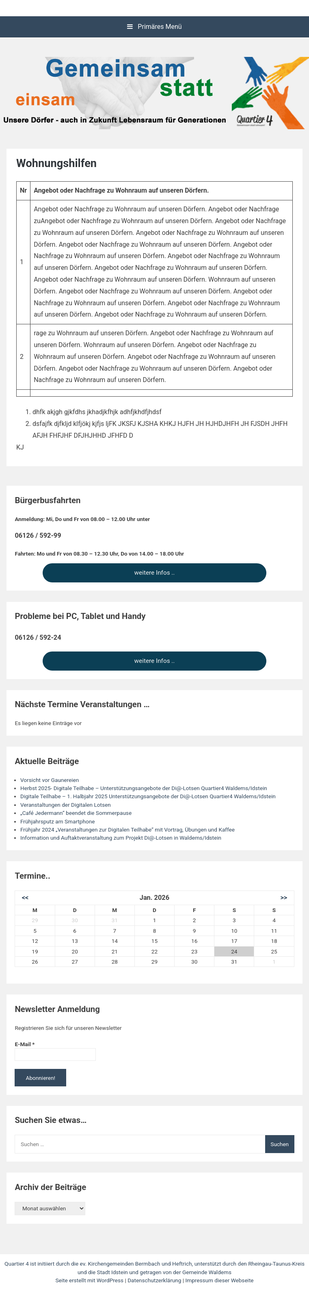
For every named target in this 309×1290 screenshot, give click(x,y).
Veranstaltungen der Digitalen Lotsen (65, 804)
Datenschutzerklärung (154, 1280)
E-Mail (25, 1044)
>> (283, 897)
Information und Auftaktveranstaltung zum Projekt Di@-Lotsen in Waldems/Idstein (120, 837)
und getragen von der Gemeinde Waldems (180, 1272)
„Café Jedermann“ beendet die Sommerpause (76, 813)
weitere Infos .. (154, 572)
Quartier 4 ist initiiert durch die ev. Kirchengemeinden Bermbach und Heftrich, (99, 1263)
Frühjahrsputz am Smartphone (57, 821)
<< (25, 897)
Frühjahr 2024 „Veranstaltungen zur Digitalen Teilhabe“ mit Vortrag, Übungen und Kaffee (127, 829)
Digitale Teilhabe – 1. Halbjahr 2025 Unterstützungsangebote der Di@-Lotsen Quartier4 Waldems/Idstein (148, 796)
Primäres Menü (154, 26)
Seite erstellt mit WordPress (90, 1280)
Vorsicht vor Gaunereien (49, 780)
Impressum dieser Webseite (220, 1280)
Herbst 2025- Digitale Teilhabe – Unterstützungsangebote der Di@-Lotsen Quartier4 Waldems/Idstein (143, 788)
